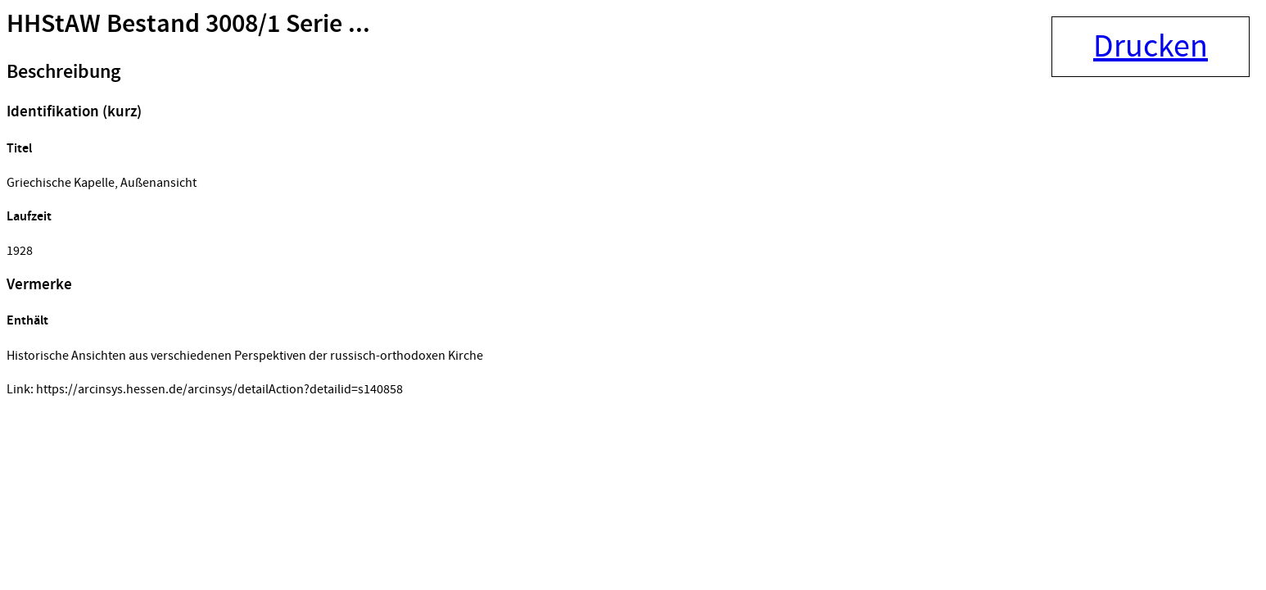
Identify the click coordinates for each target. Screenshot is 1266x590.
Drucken (1150, 46)
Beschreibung (63, 72)
